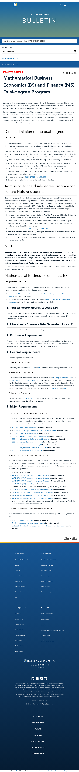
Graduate (17, 570)
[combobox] (39, 41)
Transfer (17, 565)
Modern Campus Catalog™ (58, 771)
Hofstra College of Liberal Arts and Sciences (25, 380)
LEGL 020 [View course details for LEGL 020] (42, 177)
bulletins (16, 771)
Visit (16, 597)
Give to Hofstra (37, 741)
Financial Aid (18, 592)
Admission (20, 553)
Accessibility (38, 717)
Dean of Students (20, 624)
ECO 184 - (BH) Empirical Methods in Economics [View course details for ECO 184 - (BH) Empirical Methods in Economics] (30, 448)
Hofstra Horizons (45, 619)
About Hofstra (38, 723)
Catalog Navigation (11, 64)
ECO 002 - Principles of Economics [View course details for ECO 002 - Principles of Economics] (25, 433)
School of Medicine (20, 586)
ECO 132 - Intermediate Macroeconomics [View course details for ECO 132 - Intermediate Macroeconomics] (27, 442)
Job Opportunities (37, 748)
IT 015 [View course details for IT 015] (32, 177)
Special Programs (45, 586)
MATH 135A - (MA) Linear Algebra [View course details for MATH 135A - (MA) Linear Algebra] (24, 484)
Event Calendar (19, 630)
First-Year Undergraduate (22, 560)
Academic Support (46, 576)
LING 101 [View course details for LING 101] (29, 398)
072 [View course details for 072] (64, 388)
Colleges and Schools (47, 565)
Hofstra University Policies (39, 700)
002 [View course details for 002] (39, 368)
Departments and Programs (48, 560)
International (18, 576)
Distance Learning (46, 592)
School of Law (19, 581)
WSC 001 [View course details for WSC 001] (31, 368)
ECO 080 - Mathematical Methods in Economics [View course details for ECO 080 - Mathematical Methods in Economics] (30, 436)
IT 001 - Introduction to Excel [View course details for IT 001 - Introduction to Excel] (22, 520)
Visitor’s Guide (19, 651)
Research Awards (45, 635)
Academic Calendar (46, 570)
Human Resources (20, 635)
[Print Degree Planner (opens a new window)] (64, 73)
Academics (46, 553)
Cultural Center (19, 619)
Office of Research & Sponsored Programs (52, 630)
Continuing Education (47, 581)
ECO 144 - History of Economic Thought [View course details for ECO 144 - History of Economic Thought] (27, 445)
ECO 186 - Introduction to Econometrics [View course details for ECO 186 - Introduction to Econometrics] (27, 450)
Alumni (38, 729)
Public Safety (18, 640)
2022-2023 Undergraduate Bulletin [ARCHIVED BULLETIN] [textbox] (24, 41)
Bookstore (18, 614)
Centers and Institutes (47, 614)
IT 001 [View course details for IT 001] (27, 177)
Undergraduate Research (47, 641)
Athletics (38, 735)
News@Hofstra (38, 754)
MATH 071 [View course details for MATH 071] (56, 388)
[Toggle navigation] (63, 5)
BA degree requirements (62, 378)
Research (45, 607)
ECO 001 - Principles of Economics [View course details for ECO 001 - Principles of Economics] (25, 427)
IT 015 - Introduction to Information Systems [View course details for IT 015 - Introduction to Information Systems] (28, 523)
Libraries (43, 625)
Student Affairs (19, 646)
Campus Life (20, 607)
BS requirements (24, 294)
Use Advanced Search (10, 58)
